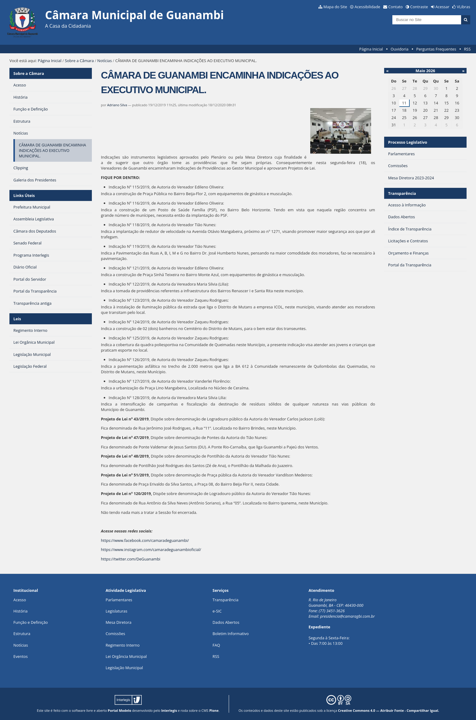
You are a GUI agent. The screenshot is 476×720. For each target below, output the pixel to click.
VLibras (463, 6)
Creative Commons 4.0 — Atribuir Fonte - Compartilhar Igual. (388, 710)
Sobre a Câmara (79, 60)
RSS (467, 49)
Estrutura (21, 633)
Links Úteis (24, 195)
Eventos (20, 656)
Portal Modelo (119, 710)
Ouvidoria (399, 49)
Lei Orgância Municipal (126, 656)
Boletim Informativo (231, 633)
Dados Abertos (226, 622)
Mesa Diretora (118, 622)
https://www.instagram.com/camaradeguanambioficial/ (151, 549)
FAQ (216, 645)
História (20, 611)
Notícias (104, 60)
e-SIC (217, 611)
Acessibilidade (367, 6)
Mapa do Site (335, 6)
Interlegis (169, 710)
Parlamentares (119, 599)
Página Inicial (371, 49)
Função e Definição (30, 622)
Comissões (115, 633)
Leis (17, 318)
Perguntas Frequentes (436, 49)
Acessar (443, 6)
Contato (395, 6)
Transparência (402, 193)
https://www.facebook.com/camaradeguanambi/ (145, 540)
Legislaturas (116, 611)
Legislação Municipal (124, 667)
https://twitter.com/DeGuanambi (130, 559)
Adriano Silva (117, 105)
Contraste (419, 6)
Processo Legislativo (407, 142)
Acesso (19, 599)
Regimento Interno (123, 645)
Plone (214, 710)
